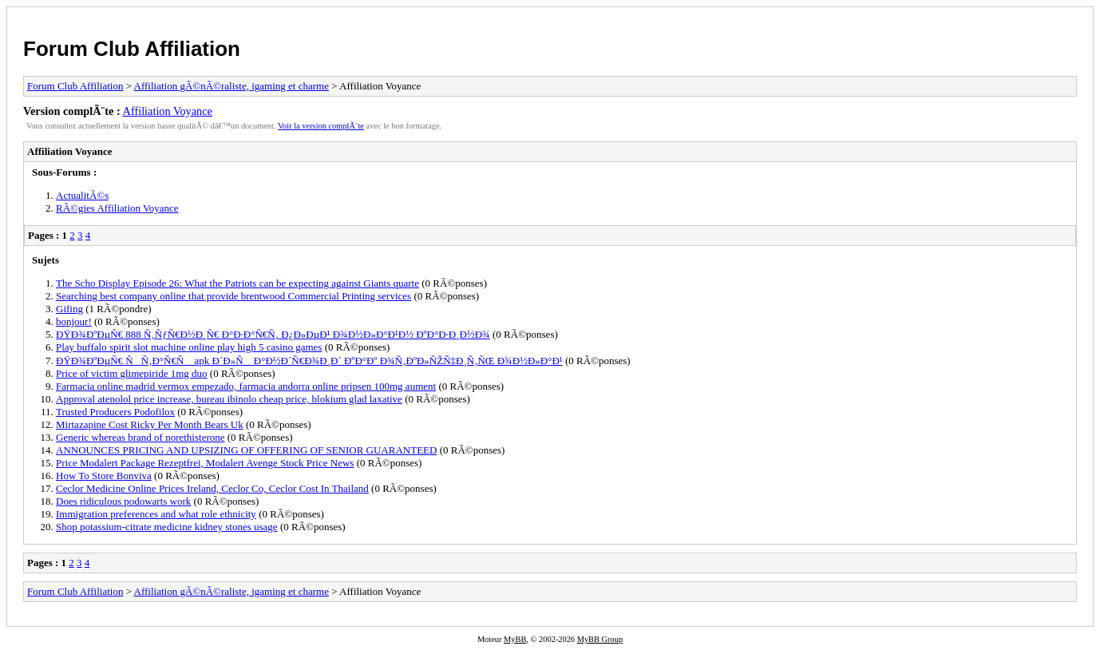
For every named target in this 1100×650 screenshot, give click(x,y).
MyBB (515, 639)
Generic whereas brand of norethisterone (140, 437)
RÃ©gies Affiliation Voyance (117, 208)
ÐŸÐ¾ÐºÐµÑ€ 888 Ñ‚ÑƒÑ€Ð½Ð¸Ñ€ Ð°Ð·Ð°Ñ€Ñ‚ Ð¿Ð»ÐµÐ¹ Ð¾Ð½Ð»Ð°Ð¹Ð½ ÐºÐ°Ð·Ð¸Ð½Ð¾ (273, 334)
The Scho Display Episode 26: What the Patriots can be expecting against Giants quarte (237, 283)
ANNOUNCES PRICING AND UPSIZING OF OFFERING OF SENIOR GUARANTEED (246, 450)
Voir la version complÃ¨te (321, 125)
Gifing (69, 309)
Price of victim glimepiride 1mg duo (132, 373)
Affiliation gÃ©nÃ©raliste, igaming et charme (231, 86)
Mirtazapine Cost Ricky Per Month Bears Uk (149, 424)
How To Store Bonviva (104, 476)
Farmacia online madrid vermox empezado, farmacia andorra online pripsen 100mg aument (246, 386)
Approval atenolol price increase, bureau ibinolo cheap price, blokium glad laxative (229, 399)
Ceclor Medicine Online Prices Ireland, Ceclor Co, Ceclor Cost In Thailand (212, 488)
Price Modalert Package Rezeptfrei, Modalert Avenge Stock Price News (205, 463)
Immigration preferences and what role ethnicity (156, 514)
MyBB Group (600, 639)
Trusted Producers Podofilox (115, 412)
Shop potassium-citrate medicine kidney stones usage (167, 527)
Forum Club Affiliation (131, 49)
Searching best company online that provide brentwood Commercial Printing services (233, 296)
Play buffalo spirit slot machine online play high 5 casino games (189, 347)
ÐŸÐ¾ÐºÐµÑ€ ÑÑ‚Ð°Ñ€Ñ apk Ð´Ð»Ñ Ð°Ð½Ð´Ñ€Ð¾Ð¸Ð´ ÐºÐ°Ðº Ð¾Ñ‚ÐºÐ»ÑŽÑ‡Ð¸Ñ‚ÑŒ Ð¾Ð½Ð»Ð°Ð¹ (309, 361)
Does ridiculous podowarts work (123, 501)
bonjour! (74, 321)
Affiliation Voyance (167, 111)
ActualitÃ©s (82, 195)
